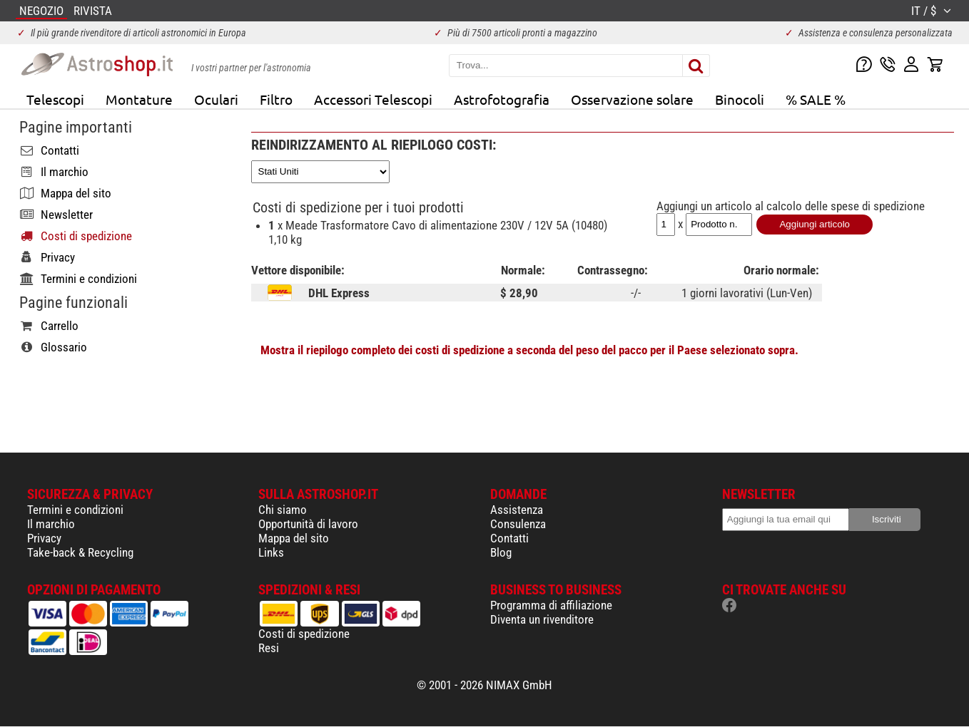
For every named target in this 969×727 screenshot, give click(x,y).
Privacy (44, 538)
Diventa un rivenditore (542, 619)
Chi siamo (282, 509)
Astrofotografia (501, 99)
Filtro (276, 99)
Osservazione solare (632, 99)
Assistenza (516, 509)
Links (271, 552)
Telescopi (55, 99)
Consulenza (518, 524)
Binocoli (739, 99)
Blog (501, 552)
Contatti (509, 538)
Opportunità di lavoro (308, 524)
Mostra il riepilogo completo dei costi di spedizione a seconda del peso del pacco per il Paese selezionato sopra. (529, 350)
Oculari (216, 99)
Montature (139, 99)
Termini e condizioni (75, 509)
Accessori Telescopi (373, 99)
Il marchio (51, 524)
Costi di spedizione (304, 634)
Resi (268, 648)
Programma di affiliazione (551, 605)
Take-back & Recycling (80, 552)
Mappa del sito (293, 538)
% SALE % (816, 99)
